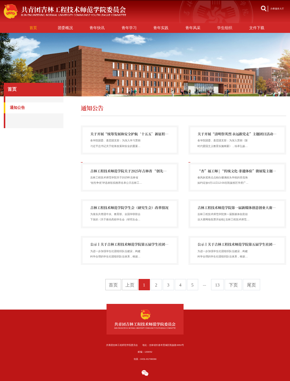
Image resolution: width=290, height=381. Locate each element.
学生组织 (224, 28)
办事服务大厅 (277, 8)
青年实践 (160, 28)
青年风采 (193, 28)
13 (217, 285)
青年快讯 (97, 28)
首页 (33, 28)
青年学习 (129, 28)
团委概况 (65, 28)
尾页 (251, 285)
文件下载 (256, 28)
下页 (233, 285)
